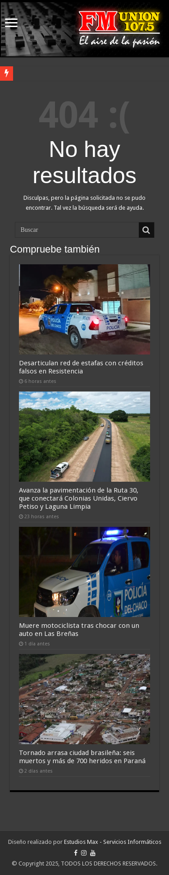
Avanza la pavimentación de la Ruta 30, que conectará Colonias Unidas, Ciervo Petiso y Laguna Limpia (78, 498)
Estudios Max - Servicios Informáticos (112, 841)
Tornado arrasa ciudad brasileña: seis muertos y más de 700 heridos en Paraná (82, 757)
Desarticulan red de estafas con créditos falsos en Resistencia (81, 367)
